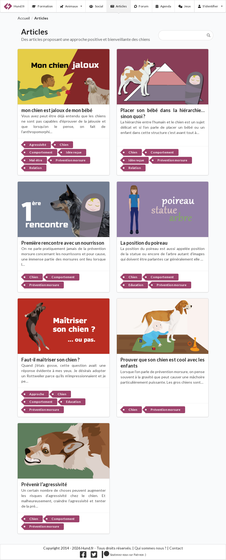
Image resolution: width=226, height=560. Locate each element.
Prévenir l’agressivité (44, 484)
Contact (176, 548)
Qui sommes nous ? (150, 548)
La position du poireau (144, 243)
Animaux (71, 6)
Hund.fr (14, 6)
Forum (141, 6)
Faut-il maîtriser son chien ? (50, 360)
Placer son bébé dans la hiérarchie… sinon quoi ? (163, 113)
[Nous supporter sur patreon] (124, 555)
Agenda (163, 6)
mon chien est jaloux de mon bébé (56, 110)
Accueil (24, 18)
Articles (118, 6)
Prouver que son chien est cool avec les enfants (163, 363)
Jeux (184, 6)
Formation (42, 6)
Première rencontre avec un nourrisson (62, 243)
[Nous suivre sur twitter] (94, 555)
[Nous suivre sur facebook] (83, 555)
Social (96, 6)
